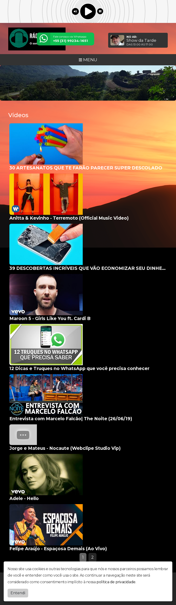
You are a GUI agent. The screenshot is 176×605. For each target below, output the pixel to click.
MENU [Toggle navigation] (88, 59)
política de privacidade (115, 581)
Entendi (18, 592)
